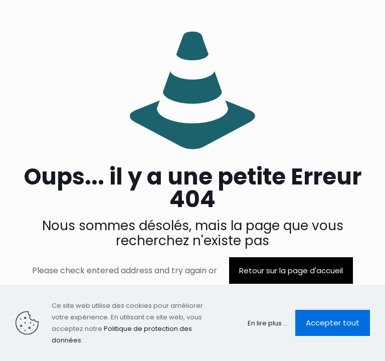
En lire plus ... (268, 323)
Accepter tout (332, 322)
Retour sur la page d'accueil (291, 270)
